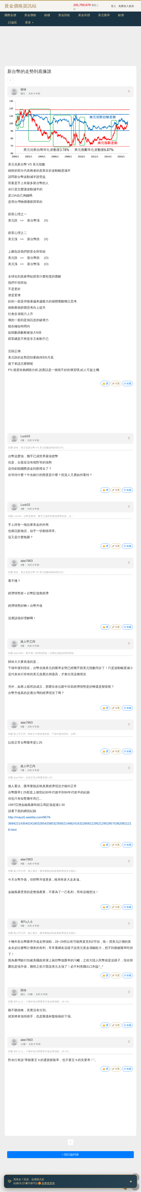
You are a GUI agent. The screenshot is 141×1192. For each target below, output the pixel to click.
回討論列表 (70, 1154)
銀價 (121, 15)
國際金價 (10, 15)
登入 (113, 6)
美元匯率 (104, 15)
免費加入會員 (126, 6)
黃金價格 (30, 15)
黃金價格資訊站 (20, 5)
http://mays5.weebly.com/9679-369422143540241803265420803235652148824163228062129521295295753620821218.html (69, 823)
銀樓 (47, 15)
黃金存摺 (84, 15)
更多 (29, 22)
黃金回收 (64, 15)
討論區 (12, 22)
